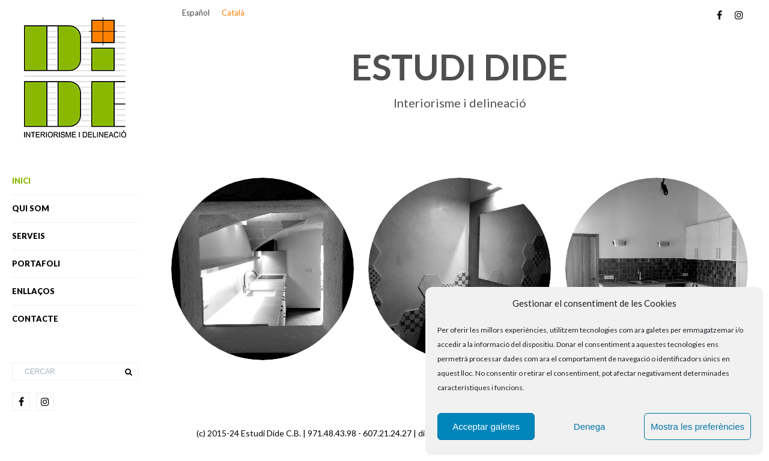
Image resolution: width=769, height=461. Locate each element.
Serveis (28, 236)
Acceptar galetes (486, 426)
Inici (21, 180)
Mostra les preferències (697, 426)
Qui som (30, 208)
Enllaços (33, 291)
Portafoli (36, 263)
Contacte (35, 319)
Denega (590, 426)
